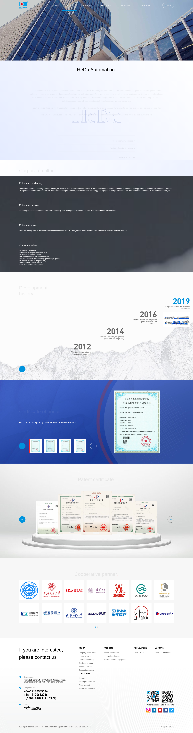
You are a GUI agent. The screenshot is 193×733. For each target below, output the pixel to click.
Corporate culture (85, 656)
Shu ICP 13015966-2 (83, 727)
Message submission (87, 682)
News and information (163, 653)
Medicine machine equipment (115, 660)
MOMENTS (125, 5)
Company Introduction (87, 653)
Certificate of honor (86, 663)
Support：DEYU (167, 727)
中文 (169, 5)
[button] (22, 369)
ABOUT (70, 5)
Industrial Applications (112, 656)
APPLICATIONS (106, 5)
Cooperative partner (86, 670)
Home (55, 5)
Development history (86, 660)
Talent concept (84, 685)
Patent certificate (85, 667)
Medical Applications (111, 653)
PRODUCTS (86, 5)
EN (166, 5)
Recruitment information (88, 689)
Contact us (83, 678)
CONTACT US (144, 5)
